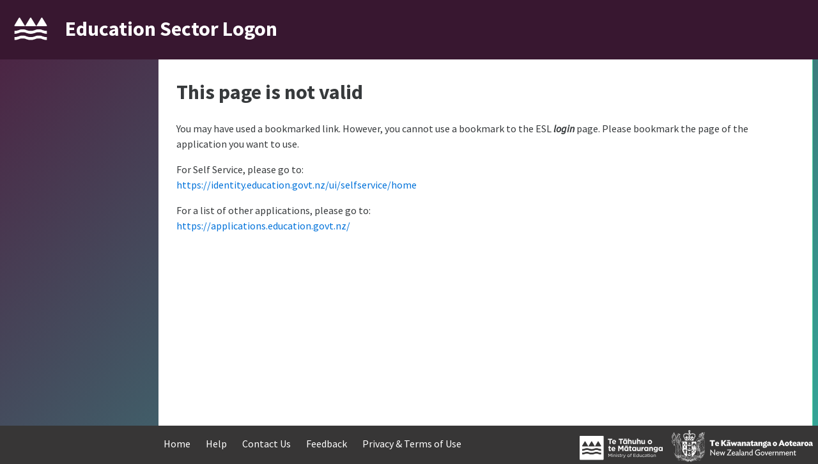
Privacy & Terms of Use (411, 443)
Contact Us (266, 443)
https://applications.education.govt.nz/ (263, 225)
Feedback (326, 443)
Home (177, 443)
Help (216, 443)
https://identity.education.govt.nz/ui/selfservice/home (296, 184)
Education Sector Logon (171, 29)
